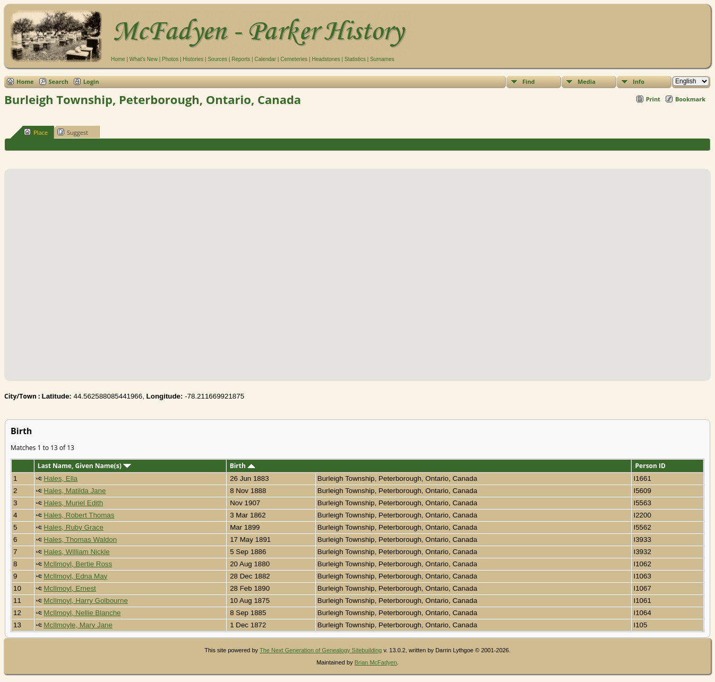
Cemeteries (293, 59)
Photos (170, 59)
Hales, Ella (60, 478)
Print (653, 99)
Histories (193, 59)
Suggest (72, 132)
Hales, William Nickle (76, 552)
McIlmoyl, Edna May (75, 576)
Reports (240, 59)
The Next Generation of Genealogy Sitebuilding (321, 650)
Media (587, 81)
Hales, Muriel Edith (73, 503)
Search (58, 81)
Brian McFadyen (376, 662)
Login (91, 81)
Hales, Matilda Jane (75, 491)
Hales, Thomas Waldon (80, 539)
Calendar (265, 59)
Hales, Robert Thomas (79, 515)
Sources (217, 59)
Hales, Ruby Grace (74, 527)
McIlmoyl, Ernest (70, 588)
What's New (144, 59)
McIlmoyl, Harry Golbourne (86, 601)
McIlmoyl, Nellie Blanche (82, 613)
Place (36, 132)
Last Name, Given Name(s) (84, 465)
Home (118, 59)
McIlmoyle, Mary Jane (78, 625)
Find (528, 81)
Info (638, 81)
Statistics (355, 59)
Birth (242, 465)
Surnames (382, 59)
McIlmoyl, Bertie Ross (78, 564)
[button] (357, 268)
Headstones (326, 59)
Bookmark (690, 99)
